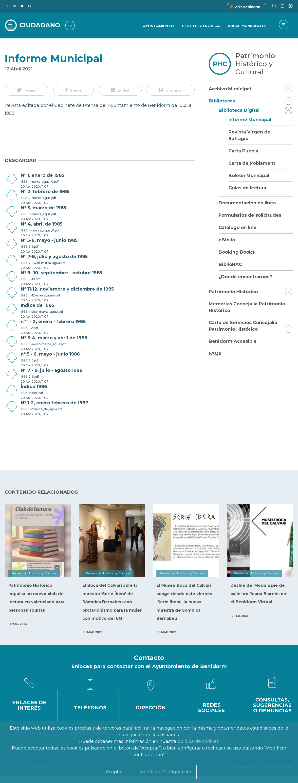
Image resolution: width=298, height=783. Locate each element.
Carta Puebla (243, 151)
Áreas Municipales (247, 26)
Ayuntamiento (158, 26)
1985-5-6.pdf (30, 246)
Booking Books (237, 252)
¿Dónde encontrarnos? (245, 276)
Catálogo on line (238, 227)
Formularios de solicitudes (250, 215)
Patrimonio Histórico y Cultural (255, 63)
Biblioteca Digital (239, 110)
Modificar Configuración (166, 772)
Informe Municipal (249, 119)
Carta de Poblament (251, 163)
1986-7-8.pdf (30, 376)
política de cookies (198, 741)
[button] (26, 90)
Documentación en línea (247, 203)
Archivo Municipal (230, 89)
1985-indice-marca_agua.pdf (42, 311)
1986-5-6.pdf (30, 360)
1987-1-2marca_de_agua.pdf (41, 409)
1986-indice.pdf (32, 393)
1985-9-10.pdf (30, 279)
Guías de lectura (247, 188)
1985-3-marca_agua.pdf (38, 214)
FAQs (215, 353)
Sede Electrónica (201, 26)
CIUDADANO (39, 25)
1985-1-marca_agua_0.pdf (40, 181)
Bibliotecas (222, 101)
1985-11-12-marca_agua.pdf (40, 295)
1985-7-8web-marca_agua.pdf (43, 263)
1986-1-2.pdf (29, 328)
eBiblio (227, 240)
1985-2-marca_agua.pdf (38, 198)
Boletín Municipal (248, 175)
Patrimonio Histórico (233, 291)
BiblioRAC (230, 264)
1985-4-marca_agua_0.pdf (40, 230)
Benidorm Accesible (233, 341)
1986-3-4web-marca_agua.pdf (43, 344)
